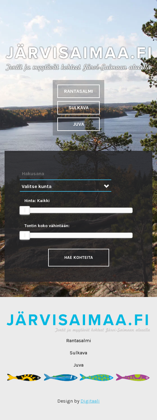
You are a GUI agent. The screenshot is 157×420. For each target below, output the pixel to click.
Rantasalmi (78, 91)
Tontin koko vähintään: (47, 225)
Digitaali (90, 401)
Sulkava (79, 107)
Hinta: (37, 200)
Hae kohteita (78, 257)
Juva (78, 124)
